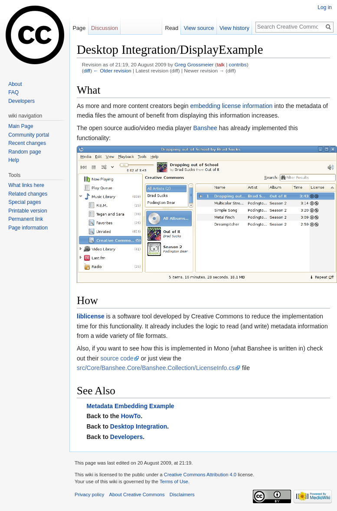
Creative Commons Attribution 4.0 (200, 474)
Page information (28, 228)
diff (87, 70)
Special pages (24, 202)
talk (221, 64)
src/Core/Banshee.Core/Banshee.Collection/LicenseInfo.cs (156, 367)
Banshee (205, 127)
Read (171, 28)
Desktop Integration (138, 426)
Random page (24, 152)
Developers (126, 436)
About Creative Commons (137, 494)
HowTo (131, 416)
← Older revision (112, 70)
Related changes (27, 194)
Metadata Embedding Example (130, 406)
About (15, 84)
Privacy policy (89, 494)
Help (13, 160)
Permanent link (25, 219)
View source (199, 28)
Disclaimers (182, 494)
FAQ (13, 92)
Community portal (28, 135)
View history (234, 28)
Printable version (27, 211)
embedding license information (231, 105)
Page (78, 28)
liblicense (91, 316)
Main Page (20, 126)
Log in (324, 7)
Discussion (104, 28)
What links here (26, 185)
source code (116, 358)
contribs (238, 64)
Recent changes (27, 143)
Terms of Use (174, 481)
